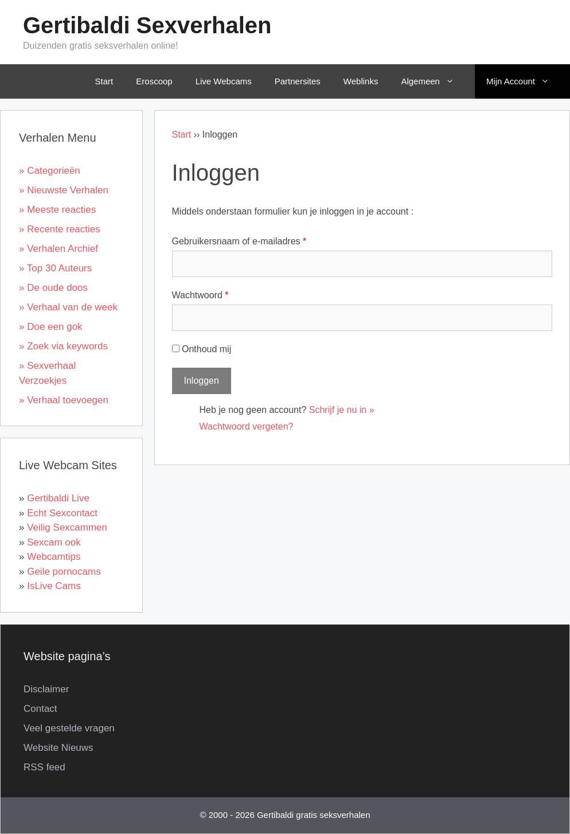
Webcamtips (53, 556)
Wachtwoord (200, 295)
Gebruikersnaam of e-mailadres (239, 241)
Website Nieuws (58, 747)
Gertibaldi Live (58, 498)
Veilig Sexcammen (67, 527)
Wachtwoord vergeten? (247, 426)
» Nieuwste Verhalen (63, 190)
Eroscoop (154, 81)
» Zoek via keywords (63, 346)
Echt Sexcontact (62, 513)
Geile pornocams (64, 571)
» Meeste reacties (57, 209)
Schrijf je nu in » (341, 410)
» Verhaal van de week (68, 307)
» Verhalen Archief (58, 248)
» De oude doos (53, 287)
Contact (40, 708)
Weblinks (360, 81)
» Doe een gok (51, 326)
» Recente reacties (59, 229)
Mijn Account (525, 81)
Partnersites (298, 81)
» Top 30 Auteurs (55, 268)
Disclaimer (46, 689)
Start (104, 81)
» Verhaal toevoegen (63, 400)
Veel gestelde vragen (69, 728)
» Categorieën (49, 170)
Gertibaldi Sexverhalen (147, 25)
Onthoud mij (202, 349)
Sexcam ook (54, 542)
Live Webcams (224, 81)
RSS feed (44, 767)
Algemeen (435, 81)
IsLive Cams (54, 585)
